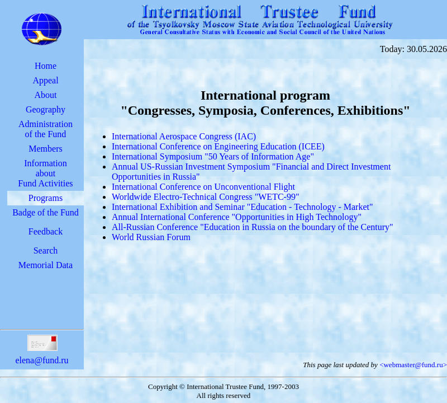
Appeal (45, 80)
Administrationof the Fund (45, 129)
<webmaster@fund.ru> (413, 364)
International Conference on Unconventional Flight (203, 186)
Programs (45, 198)
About (45, 95)
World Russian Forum (151, 237)
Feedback (45, 231)
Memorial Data (45, 265)
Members (45, 148)
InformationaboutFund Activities (45, 173)
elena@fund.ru (41, 355)
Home (45, 66)
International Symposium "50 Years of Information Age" (213, 156)
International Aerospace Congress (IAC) (184, 136)
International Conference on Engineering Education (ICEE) (218, 146)
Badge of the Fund (45, 212)
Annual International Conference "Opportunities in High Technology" (237, 217)
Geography (45, 109)
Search (46, 250)
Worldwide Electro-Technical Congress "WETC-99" (205, 197)
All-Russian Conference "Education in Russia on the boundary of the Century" (252, 227)
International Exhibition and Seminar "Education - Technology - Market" (242, 207)
